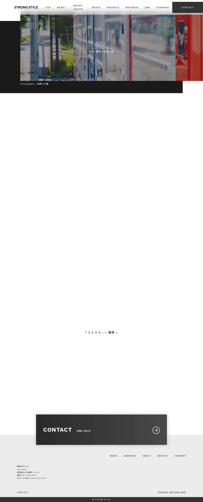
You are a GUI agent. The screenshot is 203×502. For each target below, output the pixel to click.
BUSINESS (130, 456)
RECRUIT (162, 456)
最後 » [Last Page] (113, 332)
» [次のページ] (106, 332)
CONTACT (187, 7)
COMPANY (180, 456)
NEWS (113, 456)
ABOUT (147, 456)
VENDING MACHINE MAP (172, 492)
